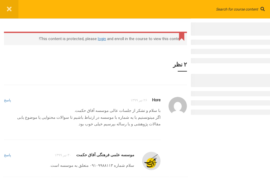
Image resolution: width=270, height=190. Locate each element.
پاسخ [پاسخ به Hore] (7, 100)
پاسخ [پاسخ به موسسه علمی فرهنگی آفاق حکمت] (7, 155)
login (102, 38)
